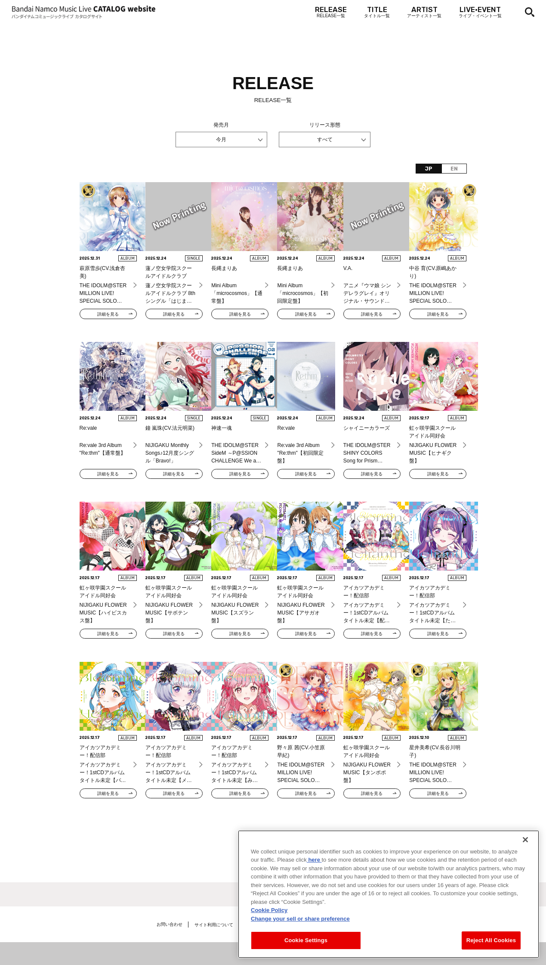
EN (454, 169)
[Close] (525, 845)
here (314, 865)
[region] (388, 900)
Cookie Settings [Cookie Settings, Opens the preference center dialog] (305, 946)
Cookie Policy (269, 915)
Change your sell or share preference (300, 924)
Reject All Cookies (491, 946)
